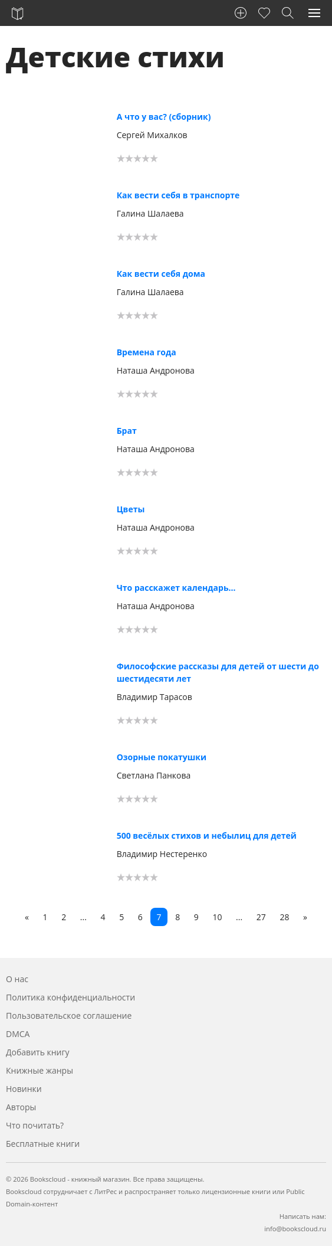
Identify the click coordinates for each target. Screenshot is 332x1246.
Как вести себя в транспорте (178, 195)
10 (217, 917)
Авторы (21, 1107)
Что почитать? (35, 1125)
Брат (127, 430)
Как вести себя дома (161, 273)
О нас (17, 979)
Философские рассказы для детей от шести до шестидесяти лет (218, 672)
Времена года (146, 352)
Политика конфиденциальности (70, 997)
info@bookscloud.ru (295, 1228)
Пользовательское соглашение (69, 1015)
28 (284, 917)
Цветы (131, 509)
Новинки (24, 1088)
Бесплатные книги (43, 1143)
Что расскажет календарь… (176, 587)
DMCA (17, 1033)
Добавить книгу (38, 1052)
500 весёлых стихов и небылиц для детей (207, 835)
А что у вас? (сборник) (164, 116)
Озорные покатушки (161, 757)
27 (261, 917)
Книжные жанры (39, 1070)
